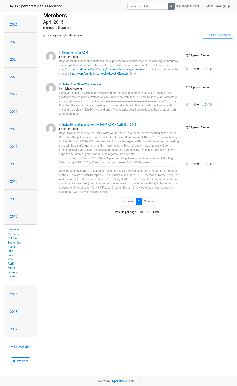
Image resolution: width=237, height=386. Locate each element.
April (11, 263)
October (13, 238)
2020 (14, 129)
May (10, 259)
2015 (14, 216)
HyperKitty (117, 381)
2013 (14, 312)
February (13, 272)
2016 (14, 199)
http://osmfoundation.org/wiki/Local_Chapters (99, 73)
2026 (14, 24)
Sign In (208, 6)
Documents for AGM (73, 52)
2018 (14, 164)
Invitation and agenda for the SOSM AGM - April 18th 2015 (97, 124)
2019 (14, 147)
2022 (14, 94)
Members (55, 15)
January (13, 276)
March (12, 267)
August (12, 246)
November (14, 234)
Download (21, 361)
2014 (14, 294)
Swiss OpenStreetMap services (80, 84)
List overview (21, 346)
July (10, 251)
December (14, 230)
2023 (14, 77)
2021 (14, 112)
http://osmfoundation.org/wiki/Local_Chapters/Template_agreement (102, 69)
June (11, 255)
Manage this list (187, 6)
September (14, 242)
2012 (14, 329)
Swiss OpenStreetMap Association (36, 6)
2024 (14, 59)
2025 (14, 42)
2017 (14, 181)
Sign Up (223, 6)
